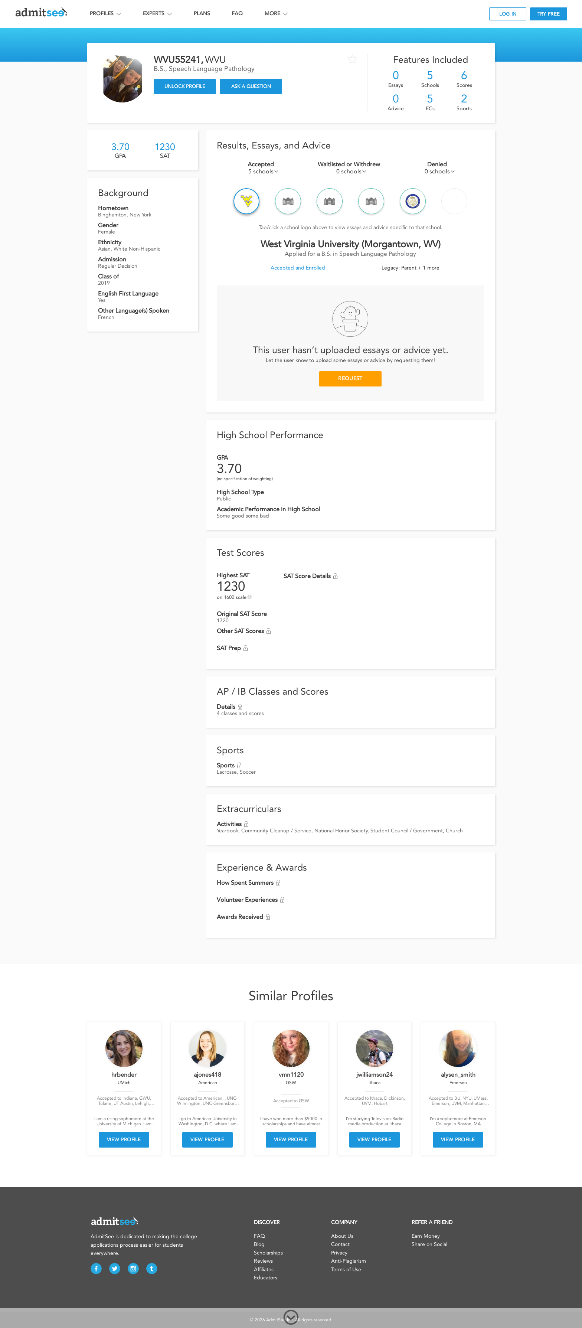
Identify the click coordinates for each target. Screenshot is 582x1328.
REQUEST (350, 378)
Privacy (339, 1253)
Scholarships (268, 1253)
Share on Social (429, 1244)
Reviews (263, 1261)
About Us (342, 1236)
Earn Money (426, 1236)
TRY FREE (548, 14)
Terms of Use (346, 1269)
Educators (265, 1278)
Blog (259, 1244)
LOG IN (508, 14)
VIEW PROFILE (124, 1139)
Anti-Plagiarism (348, 1261)
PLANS (202, 13)
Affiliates (264, 1269)
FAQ (237, 13)
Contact (340, 1244)
